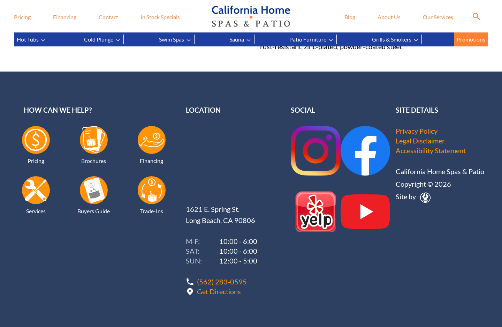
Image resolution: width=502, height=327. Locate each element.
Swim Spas (175, 39)
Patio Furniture (311, 39)
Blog (349, 17)
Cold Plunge (102, 39)
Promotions (471, 39)
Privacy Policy (417, 131)
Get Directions (219, 291)
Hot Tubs (31, 39)
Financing (64, 17)
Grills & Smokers (395, 39)
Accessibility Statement (431, 150)
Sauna (240, 39)
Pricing (22, 17)
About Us (389, 17)
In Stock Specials (160, 17)
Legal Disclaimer (420, 140)
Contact (108, 17)
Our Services (438, 17)
